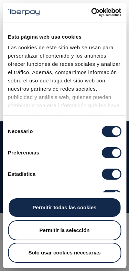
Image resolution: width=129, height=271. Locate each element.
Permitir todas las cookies (65, 207)
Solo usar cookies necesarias (64, 252)
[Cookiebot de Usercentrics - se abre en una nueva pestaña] (92, 12)
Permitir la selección (65, 230)
